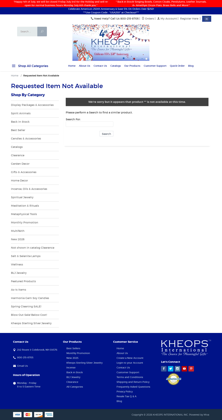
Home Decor (19, 180)
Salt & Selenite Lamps (26, 256)
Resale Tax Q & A (126, 396)
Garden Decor (20, 163)
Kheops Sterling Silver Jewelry (31, 323)
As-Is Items (18, 289)
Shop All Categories (29, 66)
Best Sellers (73, 348)
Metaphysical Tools (24, 214)
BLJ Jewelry (19, 273)
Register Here (189, 18)
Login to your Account (130, 362)
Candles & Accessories (26, 138)
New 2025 (72, 358)
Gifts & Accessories (23, 172)
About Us (84, 65)
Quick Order (177, 65)
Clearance (17, 155)
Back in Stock (20, 121)
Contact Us (100, 65)
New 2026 (17, 239)
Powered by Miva (199, 414)
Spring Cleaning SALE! (26, 306)
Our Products (132, 65)
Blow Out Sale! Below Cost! (29, 314)
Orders (148, 18)
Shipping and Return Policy (133, 382)
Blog (191, 65)
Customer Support (155, 65)
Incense (70, 367)
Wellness (17, 264)
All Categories (74, 386)
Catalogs (115, 65)
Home (71, 65)
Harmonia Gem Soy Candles (30, 298)
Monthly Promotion (24, 222)
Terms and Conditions (130, 377)
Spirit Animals (21, 113)
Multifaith (17, 231)
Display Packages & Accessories (32, 105)
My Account (167, 18)
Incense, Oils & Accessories (29, 189)
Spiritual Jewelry (22, 197)
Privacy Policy (125, 391)
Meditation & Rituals (25, 205)
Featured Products (23, 281)
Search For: (73, 119)
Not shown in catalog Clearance (32, 247)
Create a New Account (130, 358)
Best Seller (18, 130)
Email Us (22, 365)
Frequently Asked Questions (133, 386)
